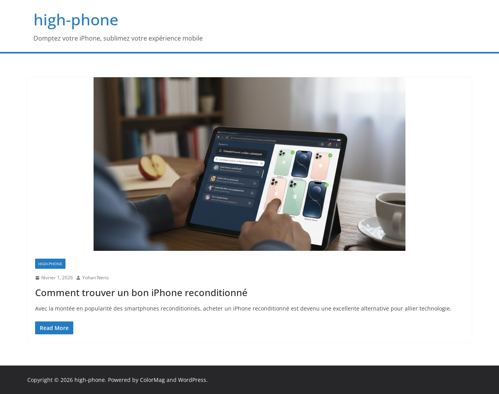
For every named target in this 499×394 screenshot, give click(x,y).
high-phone (76, 19)
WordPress (192, 379)
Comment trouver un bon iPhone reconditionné (141, 292)
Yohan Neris (95, 277)
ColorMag (152, 379)
